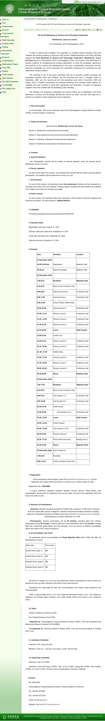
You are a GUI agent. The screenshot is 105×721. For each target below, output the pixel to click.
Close (100, 30)
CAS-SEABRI (7, 85)
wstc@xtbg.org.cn (69, 482)
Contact (89, 2)
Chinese (94, 2)
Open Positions (7, 78)
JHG (86, 594)
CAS (98, 2)
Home (80, 2)
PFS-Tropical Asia (8, 88)
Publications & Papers (10, 64)
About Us (5, 19)
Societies (5, 71)
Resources (5, 57)
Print (79, 30)
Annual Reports (8, 61)
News (4, 23)
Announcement (7, 26)
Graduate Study (8, 43)
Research (5, 30)
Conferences (53, 19)
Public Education (8, 40)
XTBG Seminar (7, 74)
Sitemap (84, 2)
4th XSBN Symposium (10, 81)
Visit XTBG (6, 68)
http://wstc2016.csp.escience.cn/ (76, 479)
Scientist (5, 47)
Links (4, 92)
